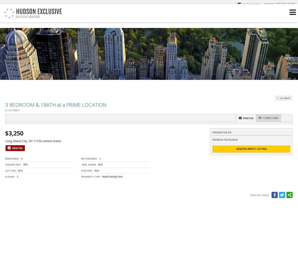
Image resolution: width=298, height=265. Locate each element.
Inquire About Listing (251, 149)
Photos (240, 118)
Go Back (283, 98)
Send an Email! (247, 4)
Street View (267, 118)
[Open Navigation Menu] (292, 19)
